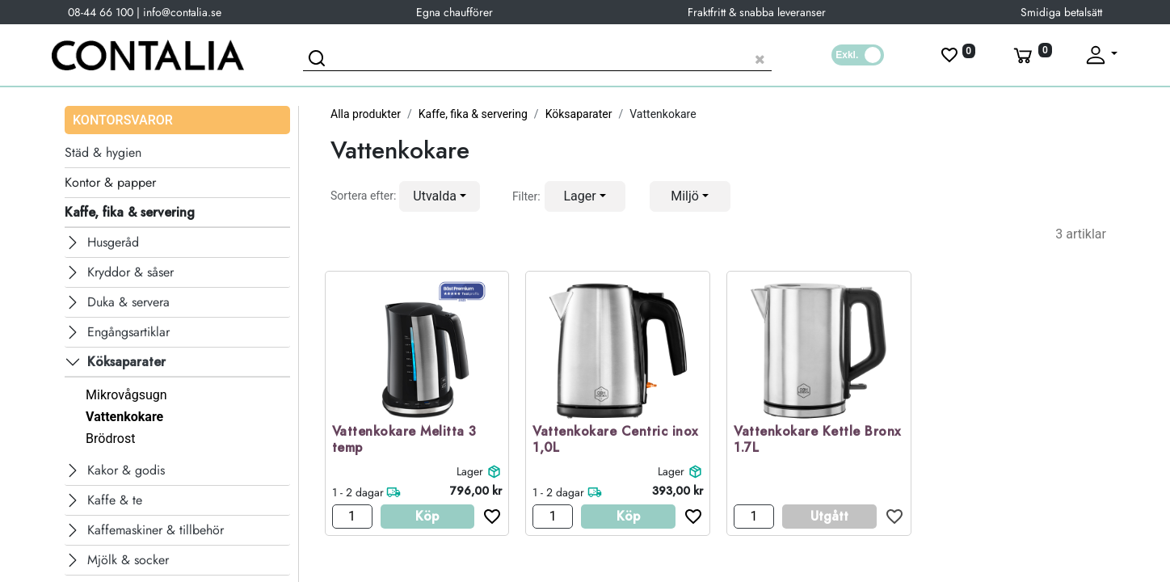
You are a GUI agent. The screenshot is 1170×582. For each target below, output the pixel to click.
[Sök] (319, 60)
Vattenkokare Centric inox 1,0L (615, 441)
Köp (427, 516)
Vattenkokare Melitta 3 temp (404, 441)
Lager (470, 471)
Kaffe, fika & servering (473, 114)
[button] (439, 196)
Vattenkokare (124, 416)
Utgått (829, 516)
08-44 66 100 (100, 12)
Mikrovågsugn (126, 395)
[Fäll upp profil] (1100, 55)
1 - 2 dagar (358, 492)
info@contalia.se (182, 12)
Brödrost (110, 438)
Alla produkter (365, 114)
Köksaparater (578, 114)
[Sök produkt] (537, 57)
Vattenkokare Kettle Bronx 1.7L (817, 441)
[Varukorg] (1031, 55)
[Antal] (352, 516)
